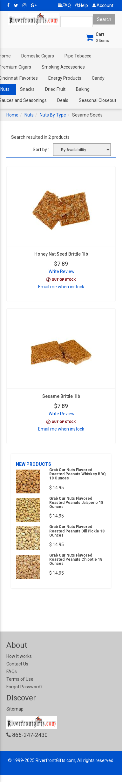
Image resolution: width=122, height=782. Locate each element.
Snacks (27, 89)
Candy (98, 78)
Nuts (29, 114)
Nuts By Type (53, 114)
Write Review (62, 271)
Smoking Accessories (63, 67)
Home (12, 114)
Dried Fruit (55, 89)
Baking (83, 89)
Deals (62, 100)
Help (81, 5)
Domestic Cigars (37, 55)
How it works (19, 656)
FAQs (11, 671)
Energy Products (64, 78)
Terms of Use (19, 679)
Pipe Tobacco (78, 55)
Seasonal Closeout (97, 100)
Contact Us (17, 663)
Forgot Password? (24, 686)
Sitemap (15, 709)
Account (102, 5)
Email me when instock (61, 286)
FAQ (64, 5)
